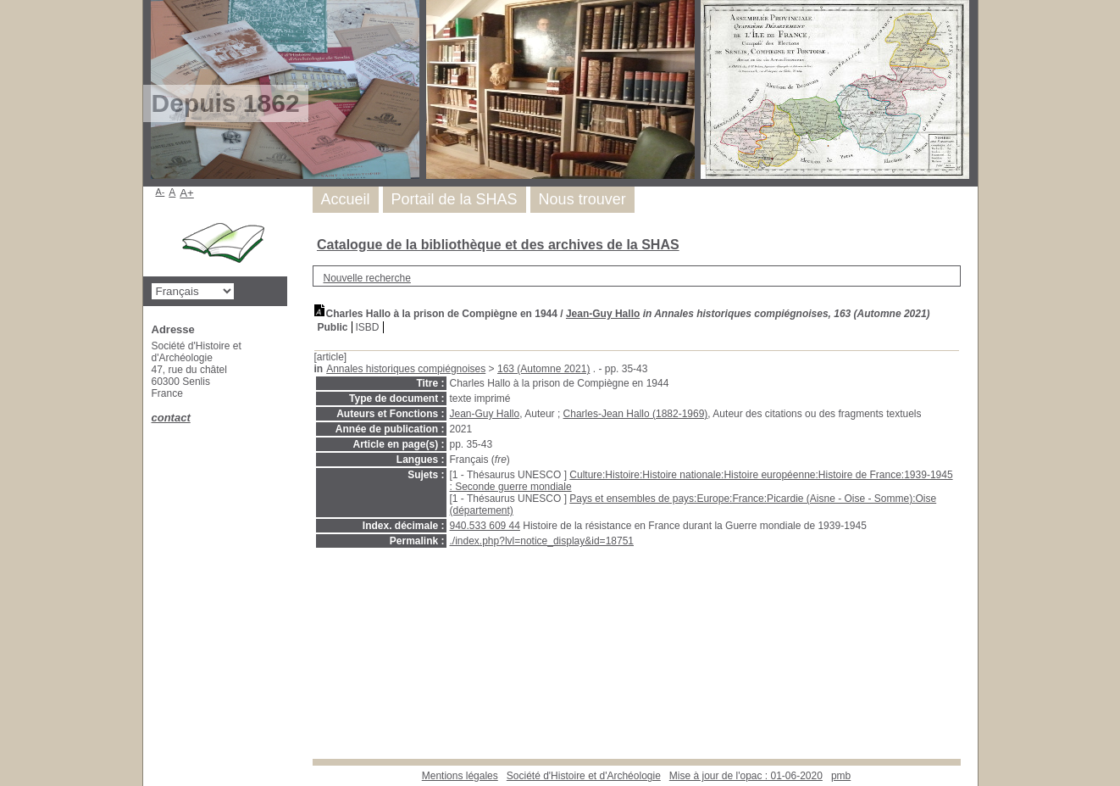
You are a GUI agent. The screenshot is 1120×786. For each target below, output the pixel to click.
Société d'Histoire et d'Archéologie (584, 776)
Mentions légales (460, 776)
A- (160, 192)
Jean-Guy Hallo (603, 314)
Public (333, 327)
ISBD (368, 327)
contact (171, 417)
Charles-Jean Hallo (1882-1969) (635, 414)
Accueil (345, 199)
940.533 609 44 (485, 526)
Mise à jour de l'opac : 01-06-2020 (746, 776)
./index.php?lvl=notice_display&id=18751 (542, 541)
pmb (841, 776)
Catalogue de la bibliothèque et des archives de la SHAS (498, 244)
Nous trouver (582, 199)
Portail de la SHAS (454, 199)
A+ (187, 193)
